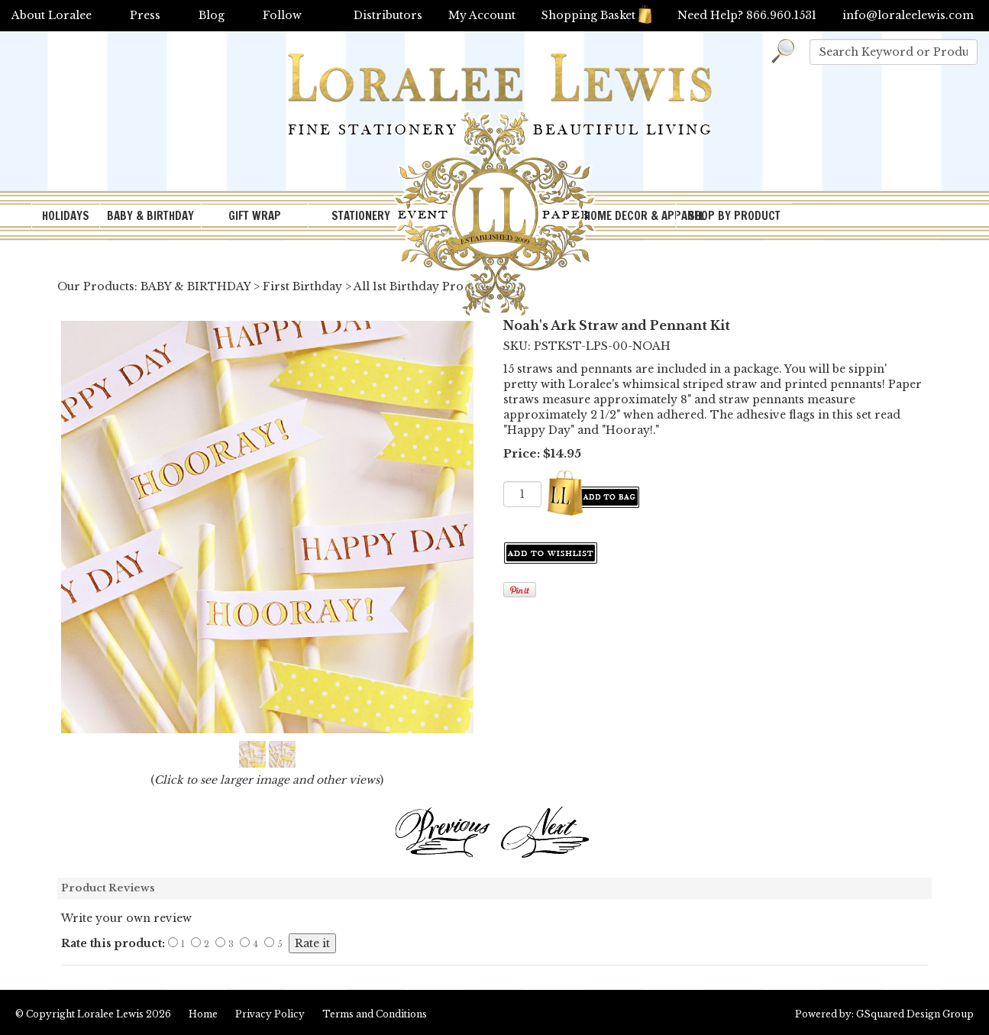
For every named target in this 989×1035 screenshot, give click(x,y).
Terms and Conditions (374, 1014)
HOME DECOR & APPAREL (630, 216)
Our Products (95, 286)
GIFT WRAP (254, 216)
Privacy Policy (270, 1014)
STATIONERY (360, 216)
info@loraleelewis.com (908, 15)
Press (145, 15)
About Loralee (51, 15)
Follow (282, 15)
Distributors (388, 15)
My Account (482, 15)
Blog (212, 15)
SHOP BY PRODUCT (734, 216)
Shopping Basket (596, 15)
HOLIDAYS (65, 216)
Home (203, 1014)
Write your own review (126, 918)
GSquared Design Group (915, 1014)
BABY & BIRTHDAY (150, 216)
